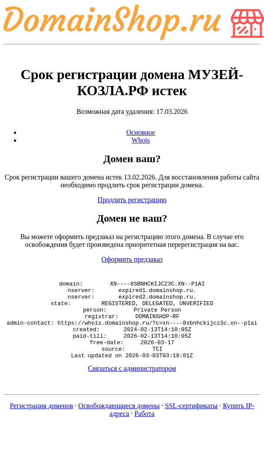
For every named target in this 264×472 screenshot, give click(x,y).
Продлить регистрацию (132, 199)
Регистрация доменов (41, 421)
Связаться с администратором (132, 384)
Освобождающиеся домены (118, 421)
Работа (144, 429)
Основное (140, 132)
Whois (141, 140)
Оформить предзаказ (132, 259)
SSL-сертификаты (191, 421)
